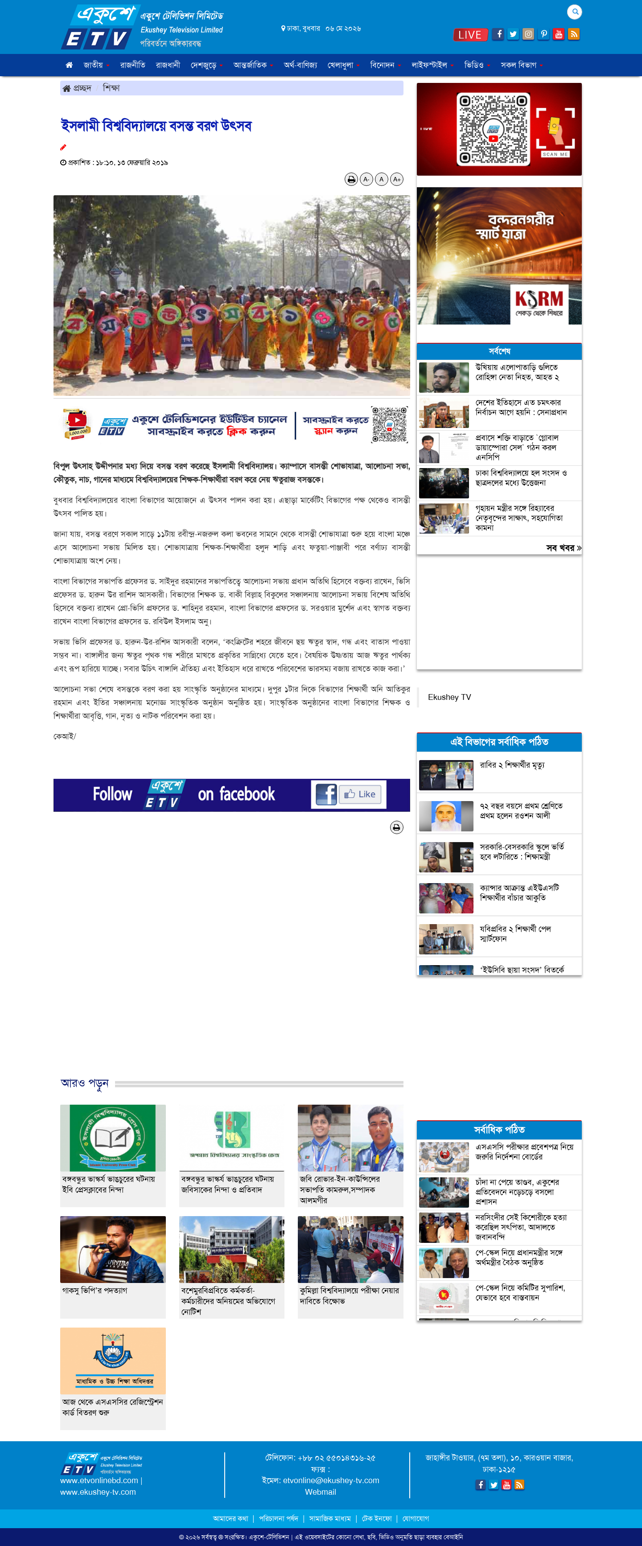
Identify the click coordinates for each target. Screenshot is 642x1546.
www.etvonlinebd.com (99, 1480)
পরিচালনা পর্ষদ (278, 1518)
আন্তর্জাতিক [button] (253, 65)
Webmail (320, 1492)
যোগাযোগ (416, 1518)
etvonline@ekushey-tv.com (331, 1480)
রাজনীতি (132, 65)
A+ (397, 179)
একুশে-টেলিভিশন (269, 1537)
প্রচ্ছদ (76, 88)
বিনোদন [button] (385, 65)
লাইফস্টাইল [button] (433, 65)
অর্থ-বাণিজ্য (300, 65)
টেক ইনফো (378, 1518)
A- (366, 179)
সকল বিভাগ (522, 65)
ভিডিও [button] (477, 65)
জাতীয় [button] (97, 65)
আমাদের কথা (231, 1518)
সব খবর (564, 548)
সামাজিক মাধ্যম (330, 1518)
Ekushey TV (449, 697)
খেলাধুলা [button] (344, 65)
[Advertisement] (231, 965)
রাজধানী (168, 65)
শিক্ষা (111, 88)
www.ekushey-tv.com (98, 1492)
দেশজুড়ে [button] (207, 65)
